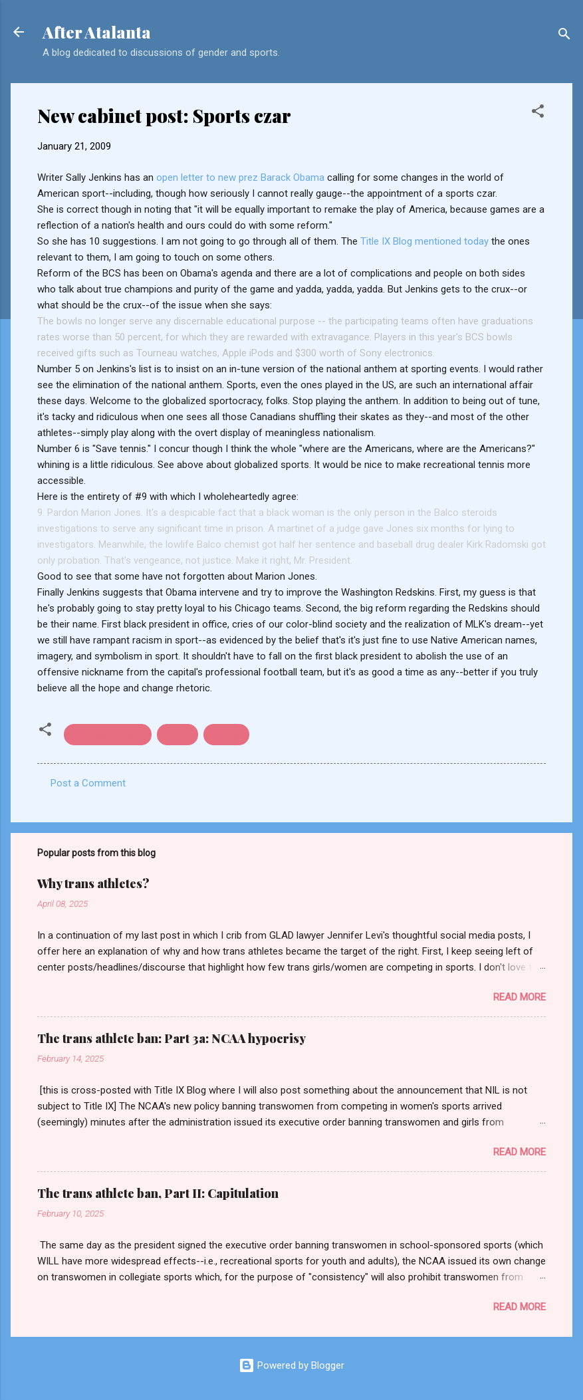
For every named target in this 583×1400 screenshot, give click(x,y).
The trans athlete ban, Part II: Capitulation (158, 1193)
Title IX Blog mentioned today (425, 241)
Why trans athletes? (93, 883)
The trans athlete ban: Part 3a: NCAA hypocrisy (171, 1038)
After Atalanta (97, 32)
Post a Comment (88, 783)
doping (177, 735)
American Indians (108, 735)
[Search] (564, 36)
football (226, 735)
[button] (538, 113)
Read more (519, 997)
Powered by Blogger (291, 1365)
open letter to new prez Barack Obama (241, 177)
